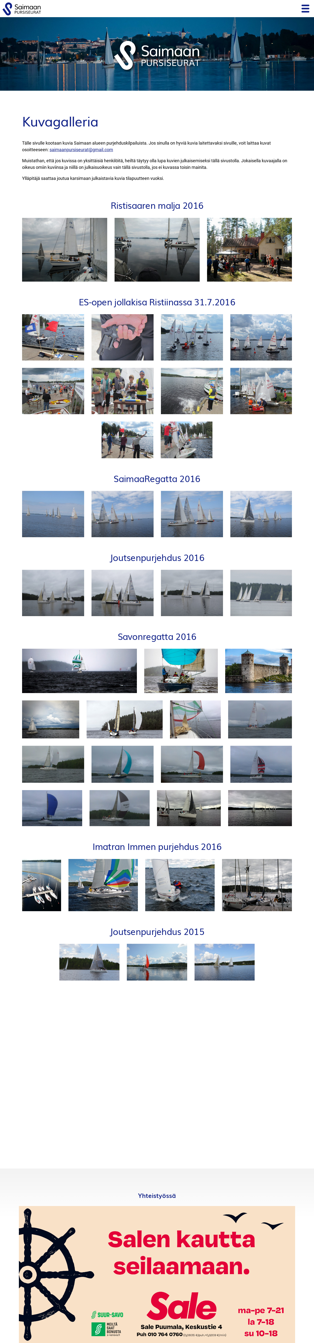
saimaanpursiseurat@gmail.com (81, 149)
